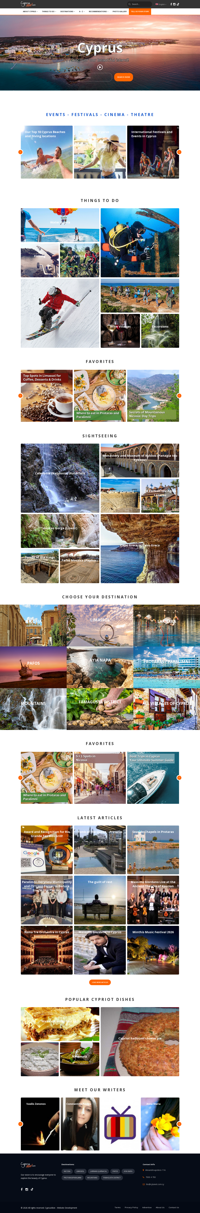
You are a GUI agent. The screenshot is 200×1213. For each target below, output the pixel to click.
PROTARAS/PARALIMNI (72, 1178)
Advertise (147, 1207)
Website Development (67, 1207)
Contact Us (174, 1207)
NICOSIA (67, 1171)
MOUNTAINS (92, 1178)
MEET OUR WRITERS (100, 1089)
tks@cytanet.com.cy (155, 1184)
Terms (118, 1207)
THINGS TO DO (49, 11)
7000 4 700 (151, 1177)
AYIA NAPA (128, 1171)
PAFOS (115, 1171)
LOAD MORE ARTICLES (100, 982)
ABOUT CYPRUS (30, 11)
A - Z (82, 11)
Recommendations (98, 11)
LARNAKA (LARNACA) (98, 1171)
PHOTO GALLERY (120, 11)
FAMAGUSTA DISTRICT (112, 1178)
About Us (160, 1207)
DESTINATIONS (67, 11)
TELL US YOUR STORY (140, 11)
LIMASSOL (80, 1171)
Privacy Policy (131, 1207)
